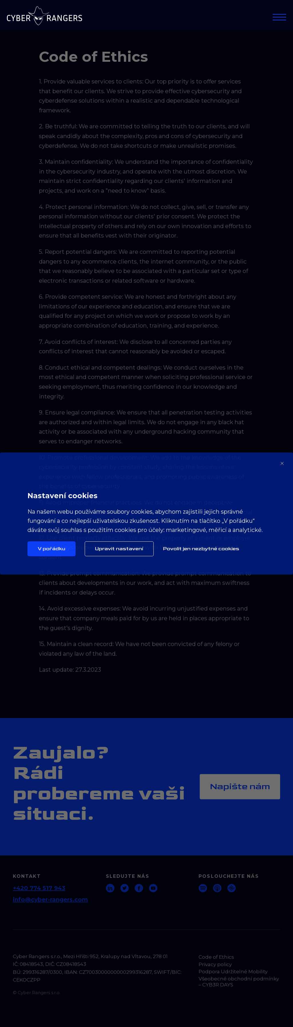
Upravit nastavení (119, 549)
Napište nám (240, 786)
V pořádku (51, 549)
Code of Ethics (216, 957)
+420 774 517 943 (39, 888)
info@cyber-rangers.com (50, 899)
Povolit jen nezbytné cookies (201, 549)
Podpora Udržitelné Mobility (233, 971)
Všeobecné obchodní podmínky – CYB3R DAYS (239, 981)
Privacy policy (215, 964)
